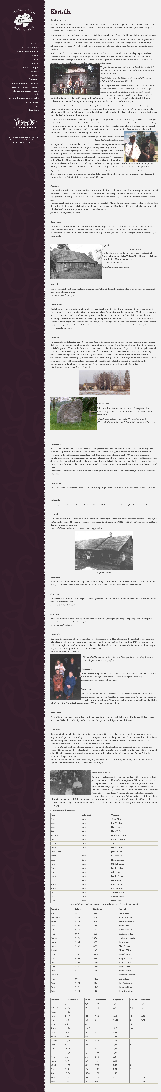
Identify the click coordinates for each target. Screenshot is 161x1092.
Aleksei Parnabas (30, 47)
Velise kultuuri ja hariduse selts (24, 97)
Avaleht (35, 43)
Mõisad (35, 55)
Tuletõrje (34, 75)
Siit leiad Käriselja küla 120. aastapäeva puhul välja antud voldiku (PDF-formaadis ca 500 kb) (125, 79)
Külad (35, 59)
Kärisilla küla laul (58, 19)
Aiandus (34, 71)
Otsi (36, 105)
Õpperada (34, 79)
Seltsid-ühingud (31, 67)
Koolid (35, 63)
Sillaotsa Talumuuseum (27, 51)
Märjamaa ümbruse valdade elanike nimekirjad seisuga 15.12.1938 (25, 90)
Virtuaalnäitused (30, 101)
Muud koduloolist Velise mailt (24, 83)
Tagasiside (34, 109)
